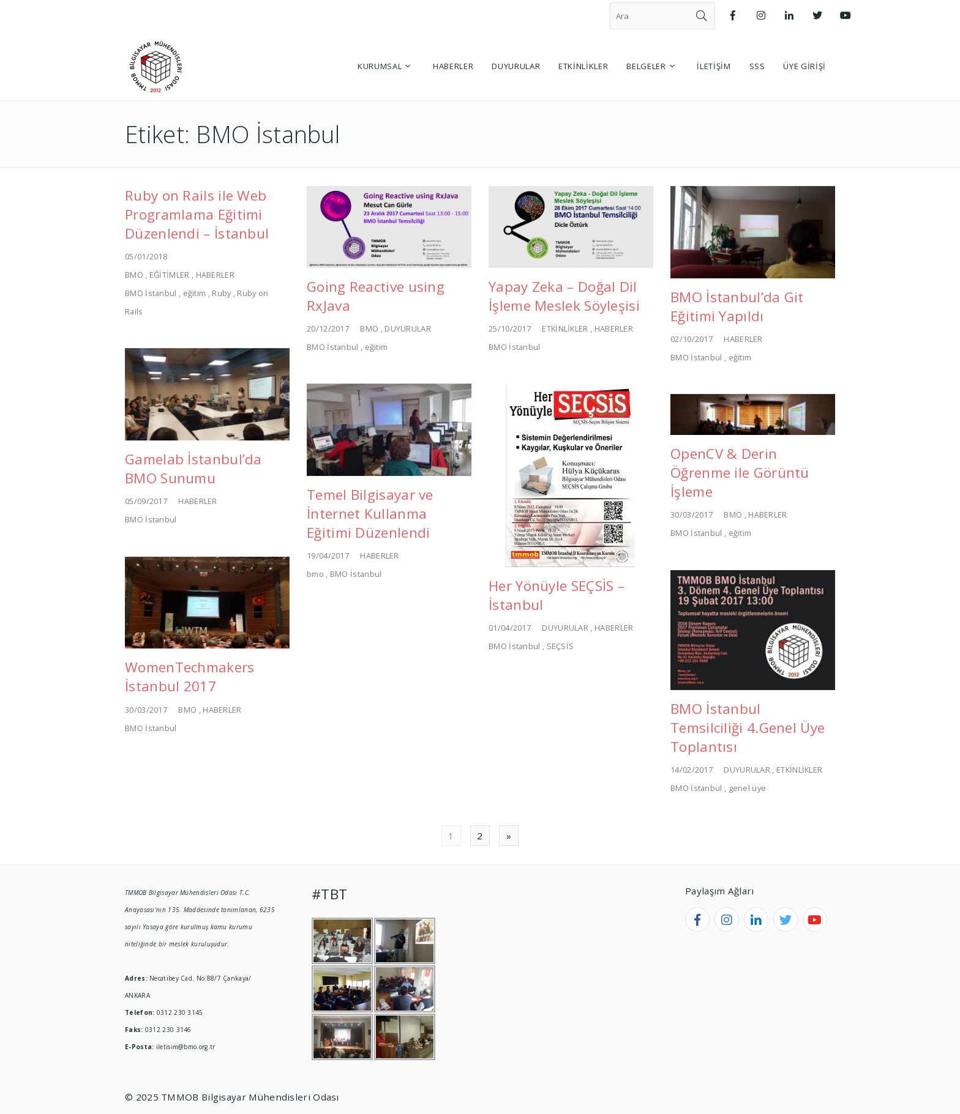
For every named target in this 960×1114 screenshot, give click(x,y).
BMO (134, 274)
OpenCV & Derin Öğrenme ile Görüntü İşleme (739, 472)
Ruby (221, 293)
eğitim (194, 293)
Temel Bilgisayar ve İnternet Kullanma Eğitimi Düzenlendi (370, 513)
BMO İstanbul (151, 293)
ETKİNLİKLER (565, 328)
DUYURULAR (407, 328)
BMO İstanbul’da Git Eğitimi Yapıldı (737, 306)
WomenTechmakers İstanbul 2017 (190, 677)
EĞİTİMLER (169, 274)
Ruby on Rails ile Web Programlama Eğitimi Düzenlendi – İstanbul (197, 214)
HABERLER (215, 274)
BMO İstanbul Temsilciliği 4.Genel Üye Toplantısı (747, 727)
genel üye (748, 787)
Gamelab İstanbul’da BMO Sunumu (193, 469)
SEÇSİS (560, 646)
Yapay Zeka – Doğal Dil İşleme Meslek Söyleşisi (564, 296)
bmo (315, 573)
